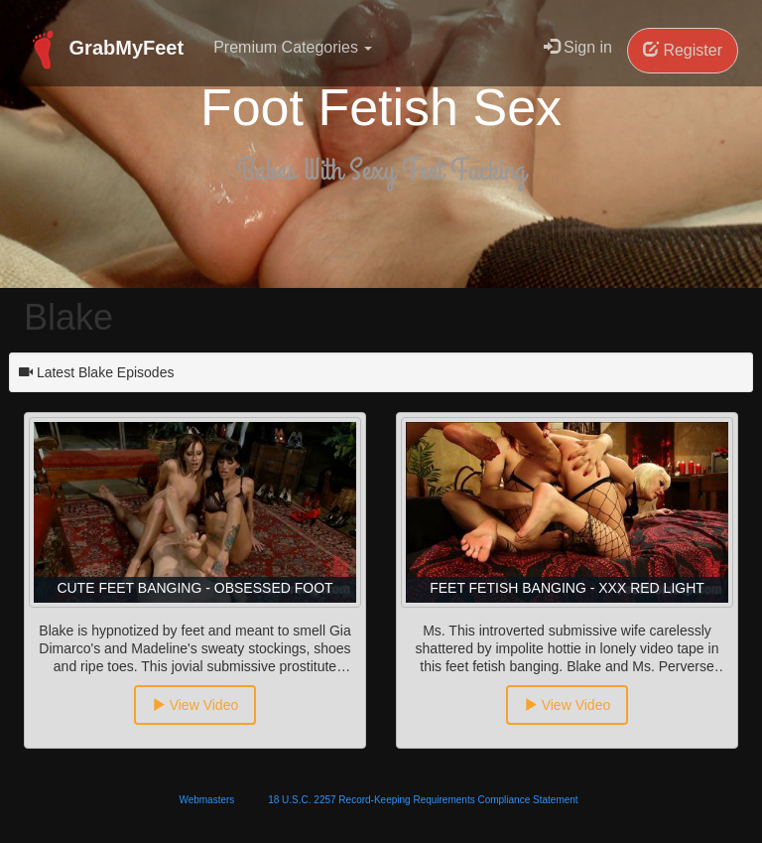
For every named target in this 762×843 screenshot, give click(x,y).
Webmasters (206, 799)
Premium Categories (292, 47)
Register (682, 50)
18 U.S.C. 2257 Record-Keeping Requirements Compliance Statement (422, 799)
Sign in (578, 47)
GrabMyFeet (104, 50)
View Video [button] (195, 705)
